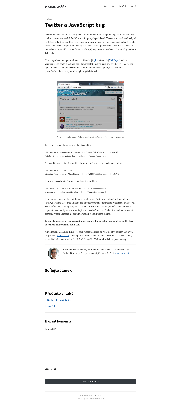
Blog (114, 6)
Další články (51, 306)
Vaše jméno (50, 368)
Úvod (105, 6)
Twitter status (63, 235)
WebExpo (113, 60)
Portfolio (123, 6)
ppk (94, 60)
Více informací (122, 253)
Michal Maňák (55, 7)
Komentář (50, 328)
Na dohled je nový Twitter (59, 300)
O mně (133, 6)
